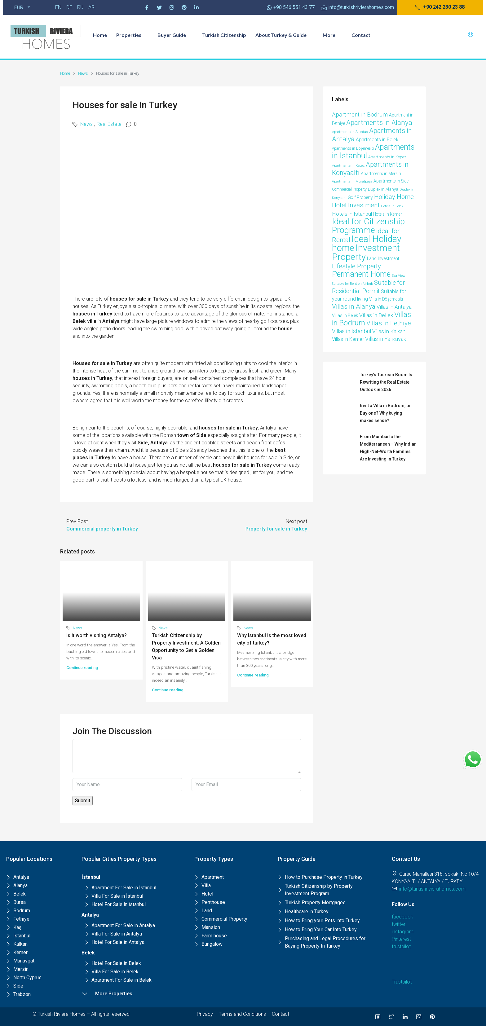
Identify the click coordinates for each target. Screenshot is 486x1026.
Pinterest (401, 939)
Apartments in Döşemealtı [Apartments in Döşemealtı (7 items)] (353, 148)
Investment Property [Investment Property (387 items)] (366, 252)
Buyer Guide (175, 35)
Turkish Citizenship (224, 35)
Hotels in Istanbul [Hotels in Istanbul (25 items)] (352, 214)
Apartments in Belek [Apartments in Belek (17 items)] (377, 140)
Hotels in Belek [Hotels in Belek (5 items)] (392, 206)
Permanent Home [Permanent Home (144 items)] (361, 274)
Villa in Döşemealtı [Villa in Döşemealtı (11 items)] (386, 299)
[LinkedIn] (405, 1016)
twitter (398, 924)
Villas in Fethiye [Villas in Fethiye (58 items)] (388, 323)
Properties (132, 35)
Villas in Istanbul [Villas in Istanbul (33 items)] (351, 331)
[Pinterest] (184, 7)
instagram (402, 932)
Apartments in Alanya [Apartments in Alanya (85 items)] (379, 122)
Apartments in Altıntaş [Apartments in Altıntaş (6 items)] (350, 132)
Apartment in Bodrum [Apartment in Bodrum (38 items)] (360, 114)
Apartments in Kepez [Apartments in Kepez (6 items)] (348, 165)
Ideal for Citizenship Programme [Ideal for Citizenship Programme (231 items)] (368, 226)
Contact (360, 35)
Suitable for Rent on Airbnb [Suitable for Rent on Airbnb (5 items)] (352, 284)
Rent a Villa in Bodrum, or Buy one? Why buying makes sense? (385, 413)
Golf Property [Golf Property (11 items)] (360, 197)
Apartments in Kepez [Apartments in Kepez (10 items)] (387, 157)
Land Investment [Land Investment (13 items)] (383, 258)
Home (100, 35)
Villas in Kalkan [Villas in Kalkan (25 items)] (388, 331)
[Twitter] (159, 7)
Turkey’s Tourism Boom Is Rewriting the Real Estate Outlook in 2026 (386, 382)
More (332, 35)
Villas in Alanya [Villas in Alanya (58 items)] (353, 306)
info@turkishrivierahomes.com (432, 889)
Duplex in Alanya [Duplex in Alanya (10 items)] (383, 189)
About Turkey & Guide (284, 35)
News (83, 73)
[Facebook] (147, 7)
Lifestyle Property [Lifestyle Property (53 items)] (356, 266)
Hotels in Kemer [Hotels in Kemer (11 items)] (387, 214)
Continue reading (82, 667)
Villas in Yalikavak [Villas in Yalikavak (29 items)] (385, 339)
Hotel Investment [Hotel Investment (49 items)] (356, 205)
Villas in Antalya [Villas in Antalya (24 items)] (394, 307)
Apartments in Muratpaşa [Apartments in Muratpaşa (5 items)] (352, 181)
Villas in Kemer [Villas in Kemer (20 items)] (348, 339)
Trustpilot (402, 982)
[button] (440, 7)
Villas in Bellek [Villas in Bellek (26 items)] (376, 315)
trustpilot (401, 946)
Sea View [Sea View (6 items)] (398, 275)
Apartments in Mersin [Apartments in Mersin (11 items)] (381, 173)
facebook (402, 917)
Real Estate (109, 124)
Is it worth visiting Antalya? (96, 635)
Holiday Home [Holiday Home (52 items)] (394, 196)
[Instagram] (171, 7)
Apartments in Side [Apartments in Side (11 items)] (391, 180)
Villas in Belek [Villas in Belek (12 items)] (345, 315)
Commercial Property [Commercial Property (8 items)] (349, 189)
